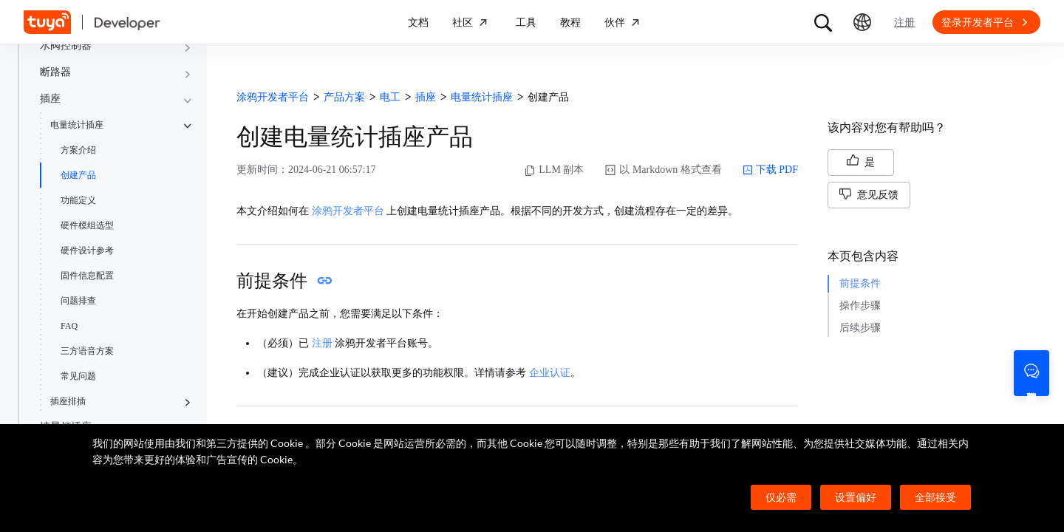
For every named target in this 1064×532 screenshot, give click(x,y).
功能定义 (78, 200)
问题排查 (78, 301)
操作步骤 (860, 305)
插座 (50, 98)
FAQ (69, 326)
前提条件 (860, 283)
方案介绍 (78, 150)
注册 (322, 343)
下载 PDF (770, 170)
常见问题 (78, 376)
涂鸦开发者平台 (348, 210)
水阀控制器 (66, 45)
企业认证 (549, 372)
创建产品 (78, 175)
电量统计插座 (76, 125)
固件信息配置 (87, 275)
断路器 (55, 72)
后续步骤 (860, 327)
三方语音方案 (87, 351)
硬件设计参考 (87, 250)
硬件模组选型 (87, 225)
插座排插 (68, 401)
